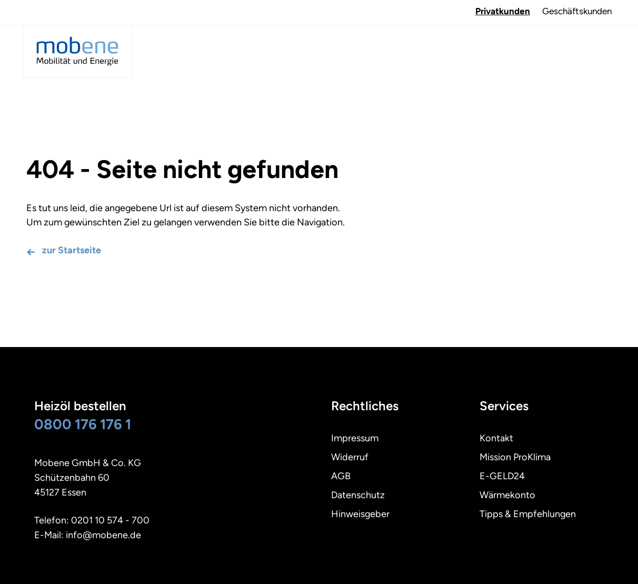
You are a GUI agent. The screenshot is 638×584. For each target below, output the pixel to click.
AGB (341, 476)
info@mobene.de (103, 535)
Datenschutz (358, 495)
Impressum (354, 438)
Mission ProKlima (515, 457)
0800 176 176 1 (82, 424)
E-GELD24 (502, 476)
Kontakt (496, 438)
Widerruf (349, 457)
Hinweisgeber (360, 514)
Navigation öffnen (599, 42)
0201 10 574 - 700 (110, 520)
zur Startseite (71, 250)
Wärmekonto (507, 495)
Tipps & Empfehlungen (528, 514)
